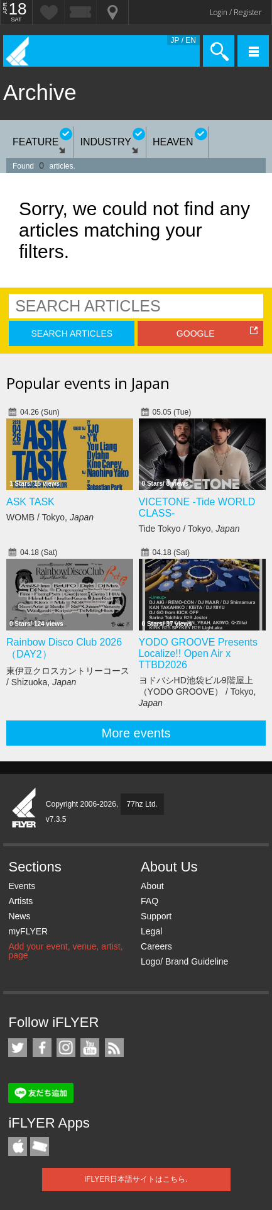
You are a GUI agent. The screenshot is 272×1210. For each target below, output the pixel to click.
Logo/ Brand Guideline (184, 961)
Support (156, 916)
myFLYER (28, 931)
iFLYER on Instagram (66, 1047)
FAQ (149, 901)
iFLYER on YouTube (89, 1047)
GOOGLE (196, 333)
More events (135, 733)
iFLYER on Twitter (17, 1047)
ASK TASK (30, 501)
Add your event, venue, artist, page (65, 950)
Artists (20, 901)
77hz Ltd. (142, 804)
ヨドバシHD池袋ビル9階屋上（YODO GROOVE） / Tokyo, (197, 691)
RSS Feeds (114, 1047)
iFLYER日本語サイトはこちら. (136, 1179)
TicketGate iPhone (39, 1146)
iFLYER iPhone (17, 1146)
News (19, 916)
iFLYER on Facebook (42, 1047)
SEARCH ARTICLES (71, 333)
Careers (156, 946)
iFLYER (24, 809)
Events (21, 886)
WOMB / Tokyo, (50, 517)
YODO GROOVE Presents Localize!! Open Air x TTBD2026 (198, 653)
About (152, 886)
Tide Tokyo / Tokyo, (189, 529)
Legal (151, 931)
